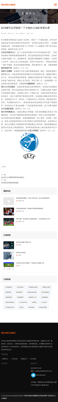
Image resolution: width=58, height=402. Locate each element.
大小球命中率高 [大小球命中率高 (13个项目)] (23, 302)
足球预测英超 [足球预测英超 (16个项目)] (44, 297)
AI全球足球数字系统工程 (23, 242)
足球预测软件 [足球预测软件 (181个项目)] (8, 287)
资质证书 (24, 359)
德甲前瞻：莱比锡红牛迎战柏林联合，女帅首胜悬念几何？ (33, 219)
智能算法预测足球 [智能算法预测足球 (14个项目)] (9, 302)
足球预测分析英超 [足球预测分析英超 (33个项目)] (33, 287)
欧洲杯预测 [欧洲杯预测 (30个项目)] (8, 292)
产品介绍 (15, 359)
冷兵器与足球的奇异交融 (9, 183)
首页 (22, 19)
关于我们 (33, 359)
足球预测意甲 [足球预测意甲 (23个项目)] (19, 292)
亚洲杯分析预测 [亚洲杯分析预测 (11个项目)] (43, 307)
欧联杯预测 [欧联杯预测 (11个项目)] (31, 307)
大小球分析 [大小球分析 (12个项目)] (44, 302)
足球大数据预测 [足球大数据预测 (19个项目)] (45, 292)
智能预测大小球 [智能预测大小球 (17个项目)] (32, 297)
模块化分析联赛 (21, 252)
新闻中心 (29, 19)
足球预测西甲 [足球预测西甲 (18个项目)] (20, 297)
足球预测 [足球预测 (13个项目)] (34, 302)
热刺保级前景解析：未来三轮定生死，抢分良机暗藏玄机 (33, 198)
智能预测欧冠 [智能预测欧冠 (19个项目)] (8, 297)
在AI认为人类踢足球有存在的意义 (12, 177)
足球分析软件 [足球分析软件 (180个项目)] (20, 287)
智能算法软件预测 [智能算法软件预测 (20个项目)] (31, 292)
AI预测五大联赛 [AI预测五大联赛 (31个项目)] (46, 287)
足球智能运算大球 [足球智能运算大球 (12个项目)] (9, 307)
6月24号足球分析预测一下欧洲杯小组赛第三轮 (30, 263)
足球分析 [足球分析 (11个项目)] (21, 307)
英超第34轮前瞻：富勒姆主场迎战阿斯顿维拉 (29, 208)
